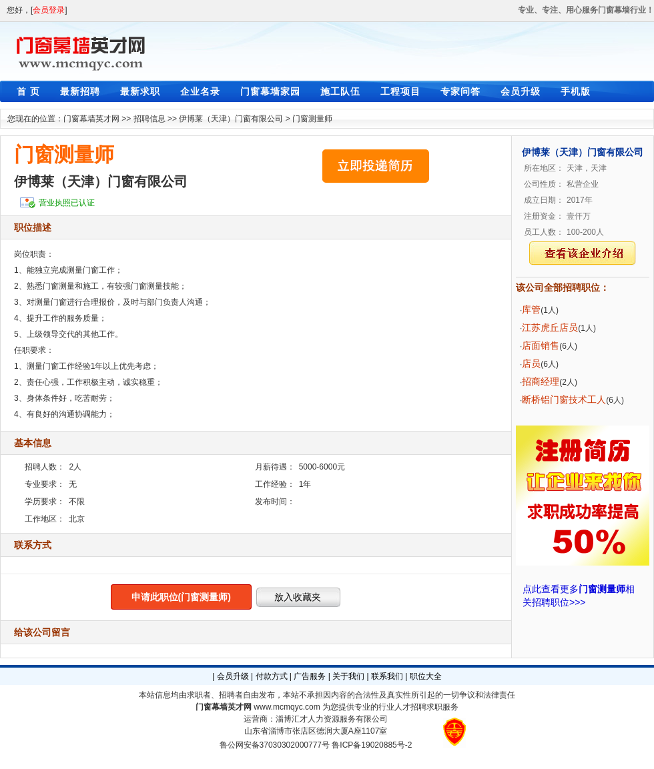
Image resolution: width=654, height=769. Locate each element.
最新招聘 (80, 91)
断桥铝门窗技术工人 (564, 399)
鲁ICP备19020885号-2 (372, 745)
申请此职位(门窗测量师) (181, 597)
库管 (531, 309)
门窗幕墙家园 (270, 91)
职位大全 (426, 676)
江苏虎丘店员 (550, 327)
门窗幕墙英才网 (91, 118)
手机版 (576, 91)
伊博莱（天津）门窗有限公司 (231, 118)
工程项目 (400, 91)
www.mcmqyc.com (287, 707)
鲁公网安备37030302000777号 (275, 745)
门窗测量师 (312, 118)
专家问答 (460, 91)
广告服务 (310, 676)
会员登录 (49, 10)
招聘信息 (149, 118)
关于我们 (348, 676)
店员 (531, 363)
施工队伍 (340, 91)
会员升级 (521, 91)
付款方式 (272, 676)
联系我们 (387, 676)
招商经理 (540, 381)
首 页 (28, 91)
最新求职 (140, 91)
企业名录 (200, 91)
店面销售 (540, 345)
